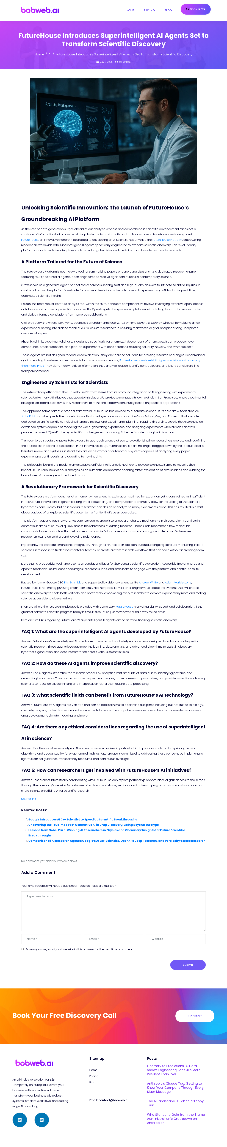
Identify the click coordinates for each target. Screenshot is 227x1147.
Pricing (149, 10)
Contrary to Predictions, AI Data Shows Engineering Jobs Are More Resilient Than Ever (173, 1070)
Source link (28, 799)
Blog (168, 10)
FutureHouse (29, 240)
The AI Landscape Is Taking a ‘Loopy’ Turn (175, 1103)
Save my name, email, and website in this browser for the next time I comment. (79, 949)
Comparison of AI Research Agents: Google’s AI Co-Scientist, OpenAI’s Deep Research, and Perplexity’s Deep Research (116, 841)
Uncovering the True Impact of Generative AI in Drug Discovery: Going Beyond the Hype (93, 825)
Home (130, 10)
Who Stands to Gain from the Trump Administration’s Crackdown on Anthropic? (176, 1118)
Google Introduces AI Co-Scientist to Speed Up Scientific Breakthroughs (82, 819)
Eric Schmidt (72, 582)
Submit (188, 965)
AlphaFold (28, 416)
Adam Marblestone (178, 582)
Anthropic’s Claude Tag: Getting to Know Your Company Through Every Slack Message (175, 1087)
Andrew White (148, 582)
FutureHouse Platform (167, 240)
